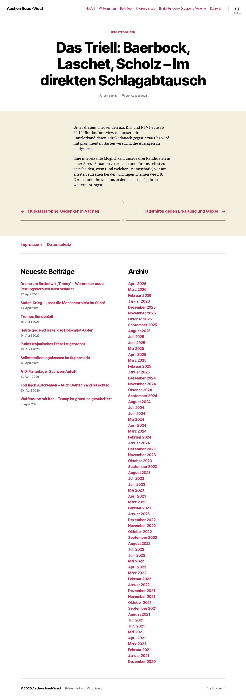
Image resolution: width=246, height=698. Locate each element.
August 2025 (139, 331)
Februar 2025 (139, 366)
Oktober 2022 (140, 532)
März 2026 (137, 289)
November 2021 (141, 596)
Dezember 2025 (142, 307)
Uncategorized (123, 32)
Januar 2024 (139, 443)
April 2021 (137, 638)
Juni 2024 (136, 413)
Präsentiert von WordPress (83, 688)
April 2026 (137, 284)
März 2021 (137, 644)
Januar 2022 (139, 585)
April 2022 (137, 567)
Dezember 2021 (141, 591)
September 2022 (142, 537)
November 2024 (142, 384)
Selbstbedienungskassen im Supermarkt (55, 358)
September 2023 (142, 467)
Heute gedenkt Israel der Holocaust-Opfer (56, 330)
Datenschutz (59, 244)
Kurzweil (216, 8)
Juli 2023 (136, 478)
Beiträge (126, 8)
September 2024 (142, 396)
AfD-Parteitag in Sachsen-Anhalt (48, 371)
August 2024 (139, 402)
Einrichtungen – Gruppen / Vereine (182, 8)
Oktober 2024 (140, 390)
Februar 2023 (139, 508)
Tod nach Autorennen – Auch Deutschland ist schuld (65, 385)
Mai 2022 (136, 561)
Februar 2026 (139, 295)
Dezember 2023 (142, 449)
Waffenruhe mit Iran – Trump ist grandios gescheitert (66, 399)
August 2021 (139, 614)
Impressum (31, 244)
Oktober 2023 (140, 461)
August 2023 (139, 473)
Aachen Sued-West (25, 9)
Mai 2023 (136, 490)
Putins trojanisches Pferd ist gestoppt (52, 344)
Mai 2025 (136, 348)
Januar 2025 (139, 372)
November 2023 (142, 455)
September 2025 (142, 325)
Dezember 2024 (142, 378)
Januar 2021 (138, 655)
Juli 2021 (136, 620)
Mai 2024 (136, 419)
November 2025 (142, 313)
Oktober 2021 (140, 602)
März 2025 (137, 360)
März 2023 (137, 502)
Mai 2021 (136, 632)
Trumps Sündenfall (36, 316)
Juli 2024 (136, 407)
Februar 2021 (139, 650)
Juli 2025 (136, 337)
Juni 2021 (136, 626)
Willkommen (107, 8)
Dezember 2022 (142, 520)
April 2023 (137, 496)
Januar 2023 (139, 514)
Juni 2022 (136, 555)
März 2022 (137, 573)
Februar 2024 (139, 437)
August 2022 (139, 543)
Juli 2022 (136, 549)
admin (113, 95)
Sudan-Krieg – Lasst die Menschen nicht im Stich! (62, 303)
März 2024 (137, 431)
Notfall (90, 8)
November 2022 (142, 526)
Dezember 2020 (142, 661)
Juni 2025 (136, 343)
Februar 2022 (139, 579)
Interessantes (145, 8)
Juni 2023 (136, 484)
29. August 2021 (136, 95)
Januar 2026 (139, 301)
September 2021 (142, 608)
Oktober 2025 (140, 319)
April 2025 (137, 354)
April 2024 (137, 425)
